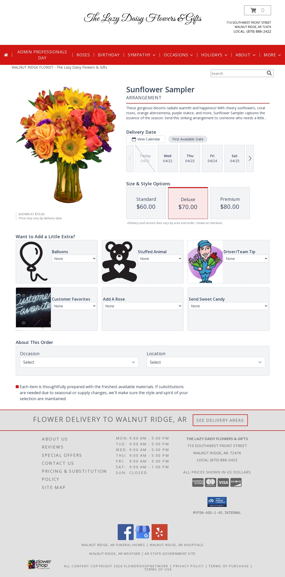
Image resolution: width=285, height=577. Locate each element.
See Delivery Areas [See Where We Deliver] (220, 420)
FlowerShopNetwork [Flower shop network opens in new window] (146, 566)
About (246, 55)
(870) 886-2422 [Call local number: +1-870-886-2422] (258, 31)
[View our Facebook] (126, 538)
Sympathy (142, 55)
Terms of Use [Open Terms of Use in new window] (158, 569)
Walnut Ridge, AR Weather (114, 553)
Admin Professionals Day (42, 55)
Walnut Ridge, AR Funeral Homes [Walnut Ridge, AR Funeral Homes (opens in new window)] (113, 545)
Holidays (214, 55)
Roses (83, 55)
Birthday (108, 55)
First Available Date (187, 139)
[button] (257, 10)
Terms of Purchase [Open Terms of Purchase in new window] (229, 566)
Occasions (179, 55)
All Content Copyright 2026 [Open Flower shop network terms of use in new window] (93, 566)
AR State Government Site (170, 553)
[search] (269, 73)
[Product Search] (237, 73)
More (273, 55)
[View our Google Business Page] (143, 538)
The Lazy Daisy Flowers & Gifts (142, 18)
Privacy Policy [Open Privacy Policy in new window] (188, 566)
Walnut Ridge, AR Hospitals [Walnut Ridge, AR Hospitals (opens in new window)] (177, 545)
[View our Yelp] (160, 538)
